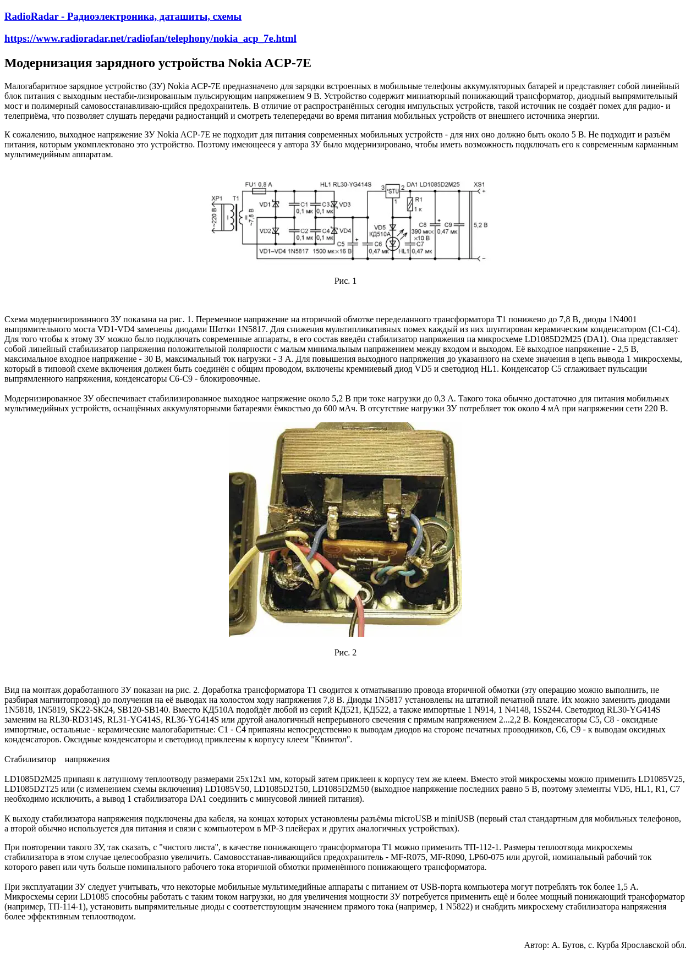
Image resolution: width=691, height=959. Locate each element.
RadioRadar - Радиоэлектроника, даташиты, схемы (123, 16)
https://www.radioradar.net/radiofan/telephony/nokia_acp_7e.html (150, 38)
